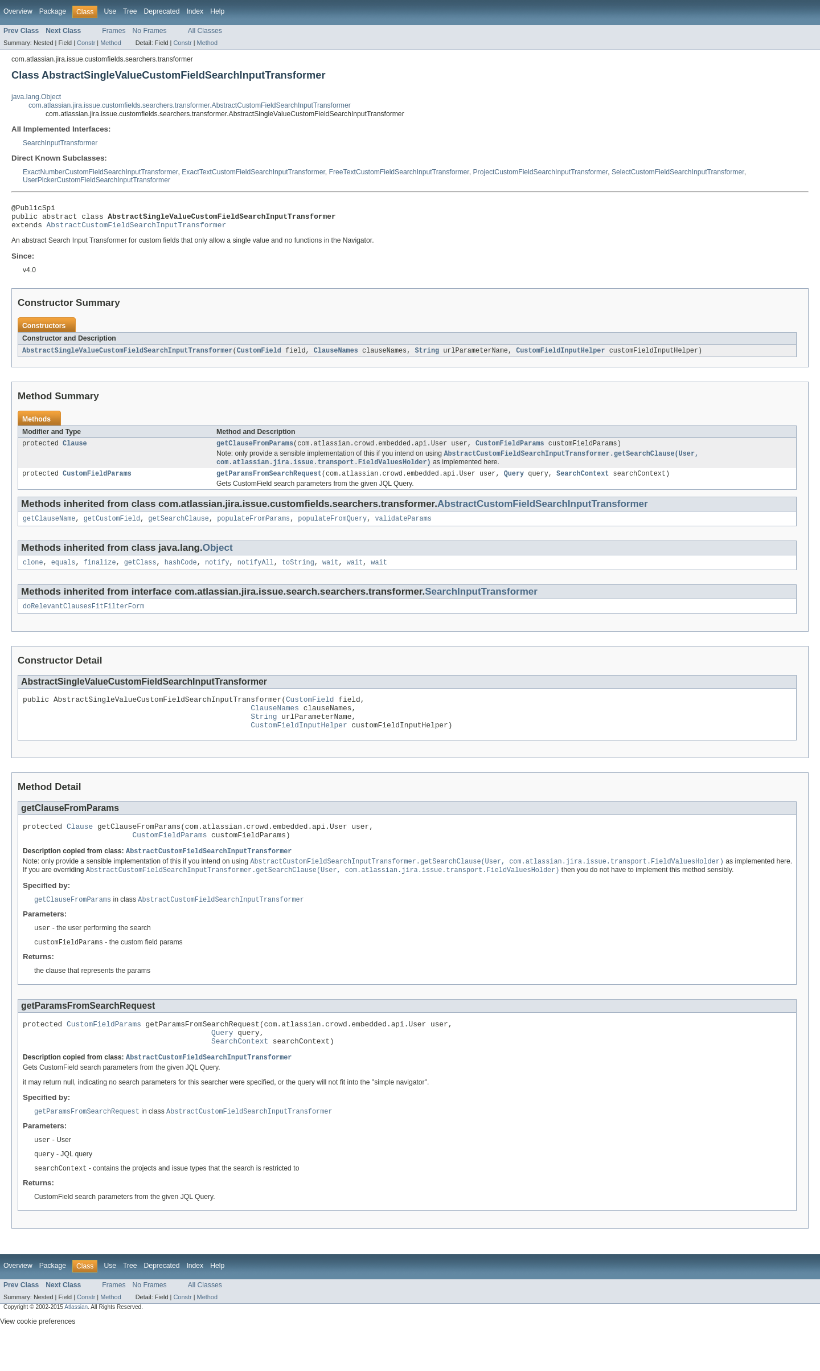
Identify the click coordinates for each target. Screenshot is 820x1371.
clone (33, 573)
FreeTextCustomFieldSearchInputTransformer (399, 172)
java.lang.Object (36, 97)
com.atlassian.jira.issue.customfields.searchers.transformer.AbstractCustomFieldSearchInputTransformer (189, 105)
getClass (140, 573)
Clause (75, 450)
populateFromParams (253, 528)
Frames (113, 31)
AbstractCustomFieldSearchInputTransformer (137, 229)
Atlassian (76, 1341)
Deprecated (162, 11)
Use (110, 11)
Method (110, 42)
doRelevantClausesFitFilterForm (83, 618)
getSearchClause (178, 528)
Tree (130, 11)
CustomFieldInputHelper (560, 356)
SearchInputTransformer (60, 143)
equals (63, 573)
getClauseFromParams (254, 450)
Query (514, 482)
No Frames (150, 31)
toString (298, 573)
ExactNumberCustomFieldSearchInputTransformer (100, 172)
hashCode (181, 573)
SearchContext (582, 482)
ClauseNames (336, 356)
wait (330, 573)
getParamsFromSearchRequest (269, 482)
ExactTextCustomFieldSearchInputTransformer (253, 172)
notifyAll (255, 573)
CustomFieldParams (509, 450)
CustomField (259, 356)
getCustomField (112, 528)
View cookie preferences (37, 1356)
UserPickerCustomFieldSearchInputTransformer (96, 180)
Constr (86, 42)
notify (217, 573)
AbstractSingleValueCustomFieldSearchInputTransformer (127, 356)
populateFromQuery (332, 528)
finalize (100, 573)
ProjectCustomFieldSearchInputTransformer (540, 172)
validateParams (403, 528)
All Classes (205, 31)
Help (217, 11)
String (427, 356)
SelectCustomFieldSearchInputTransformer (678, 172)
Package (52, 11)
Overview (17, 11)
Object (218, 558)
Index (194, 11)
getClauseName (49, 528)
